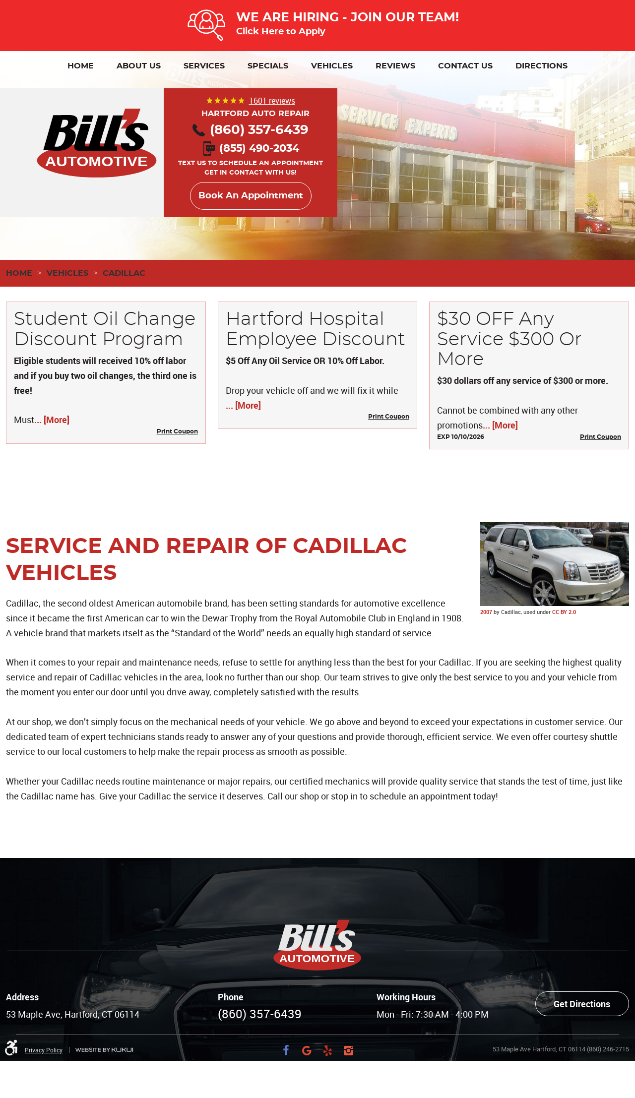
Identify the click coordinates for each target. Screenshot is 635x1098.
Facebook (286, 1050)
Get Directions (582, 1004)
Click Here (260, 31)
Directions (541, 66)
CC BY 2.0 (564, 611)
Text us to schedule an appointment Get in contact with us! (250, 161)
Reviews (395, 66)
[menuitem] (80, 66)
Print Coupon (177, 431)
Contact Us (465, 66)
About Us (139, 66)
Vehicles (332, 66)
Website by (104, 1050)
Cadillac (124, 273)
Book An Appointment (250, 195)
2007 (486, 611)
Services (204, 66)
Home (80, 66)
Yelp (327, 1050)
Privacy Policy (44, 1050)
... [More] (51, 420)
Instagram (348, 1050)
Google (307, 1050)
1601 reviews (272, 100)
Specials (268, 66)
